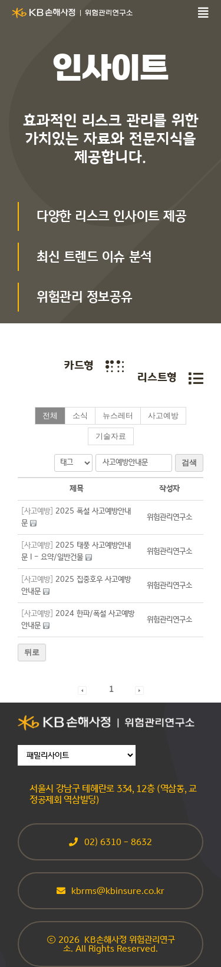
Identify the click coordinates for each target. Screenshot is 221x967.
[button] (169, 517)
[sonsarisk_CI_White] (72, 12)
